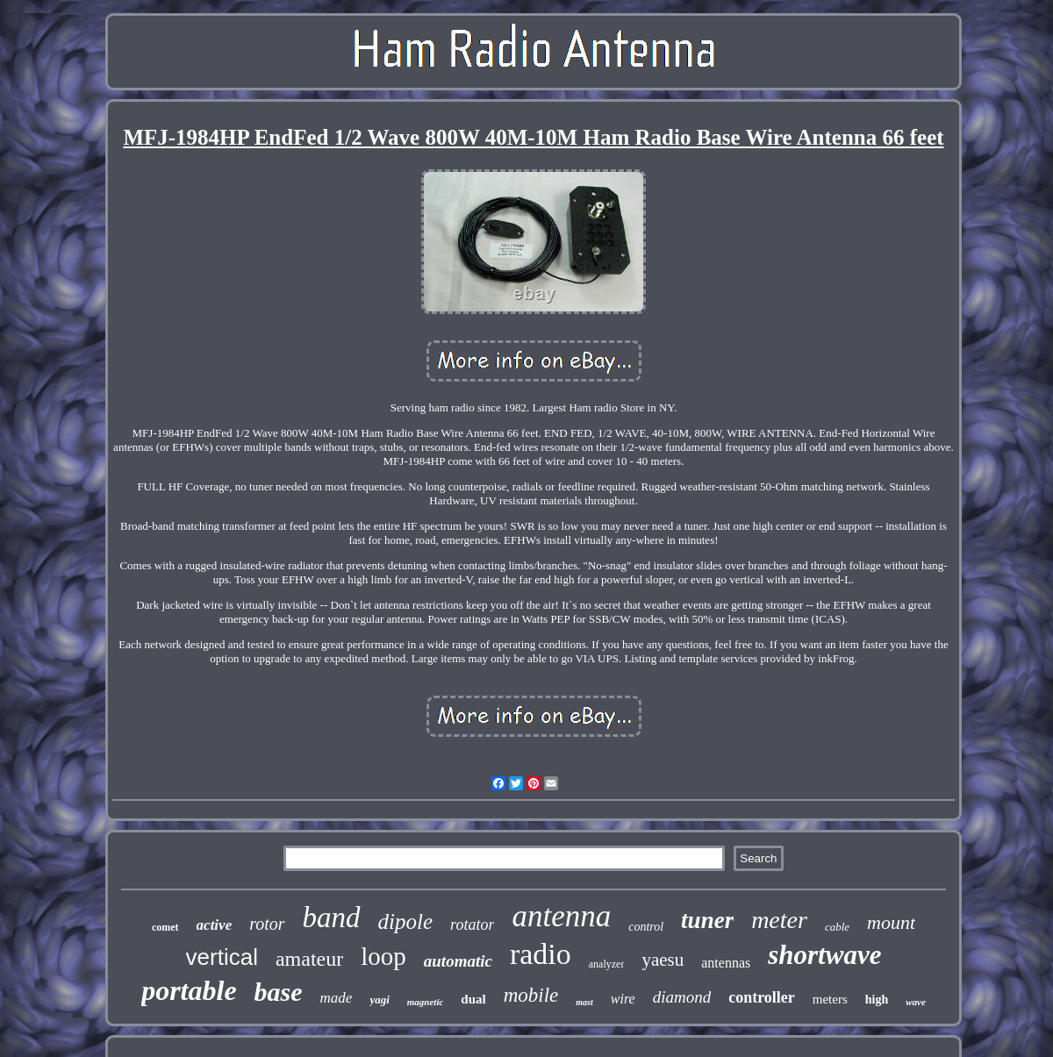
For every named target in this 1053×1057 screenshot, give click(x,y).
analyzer (607, 964)
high (876, 999)
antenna (561, 916)
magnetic (425, 1001)
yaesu (662, 959)
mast (584, 1002)
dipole (405, 921)
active (215, 925)
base (278, 991)
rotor (266, 923)
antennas (725, 962)
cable (837, 926)
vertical (222, 957)
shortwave (824, 954)
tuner (707, 920)
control (645, 926)
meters (830, 999)
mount (891, 922)
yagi (379, 999)
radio (540, 954)
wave (916, 1001)
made (336, 997)
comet (165, 927)
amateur (309, 958)
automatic (458, 961)
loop (383, 956)
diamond (682, 997)
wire (623, 998)
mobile (531, 995)
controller (761, 997)
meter (779, 919)
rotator (472, 924)
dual (473, 999)
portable (188, 990)
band (332, 917)
